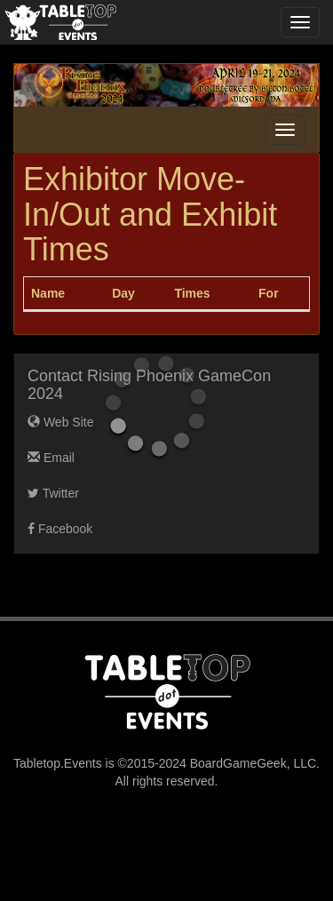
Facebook (60, 529)
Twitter (53, 493)
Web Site (60, 422)
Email (51, 457)
